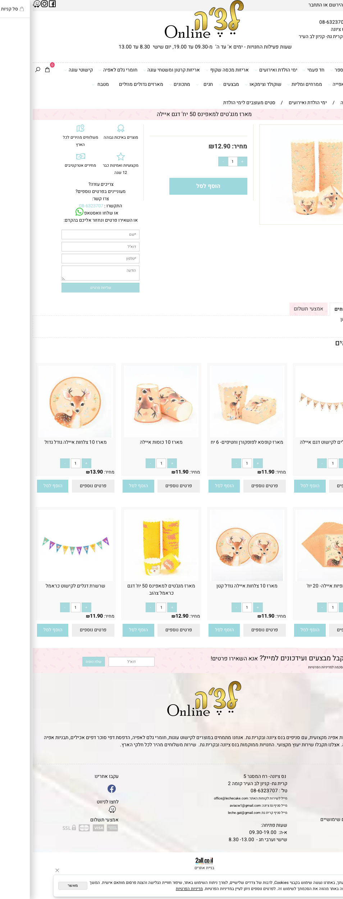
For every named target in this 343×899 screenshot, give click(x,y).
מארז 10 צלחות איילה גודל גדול (43, 442)
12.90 (190, 146)
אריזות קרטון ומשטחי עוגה (139, 70)
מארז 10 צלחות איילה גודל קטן (214, 586)
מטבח (67, 85)
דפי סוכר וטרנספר (317, 70)
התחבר (282, 5)
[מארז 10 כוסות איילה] (128, 435)
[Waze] (329, 873)
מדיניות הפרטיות (287, 667)
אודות (334, 790)
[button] (277, 486)
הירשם (303, 5)
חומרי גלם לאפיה (85, 70)
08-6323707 (300, 22)
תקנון (334, 783)
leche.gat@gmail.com (211, 812)
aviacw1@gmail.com (212, 805)
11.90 (320, 472)
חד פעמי (281, 70)
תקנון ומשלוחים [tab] (320, 309)
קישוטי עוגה (45, 70)
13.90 (63, 472)
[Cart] (15, 70)
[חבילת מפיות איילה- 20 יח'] (300, 579)
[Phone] (329, 860)
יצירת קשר (329, 798)
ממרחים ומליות (271, 85)
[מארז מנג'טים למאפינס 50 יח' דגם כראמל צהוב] (128, 579)
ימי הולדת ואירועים (243, 70)
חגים (171, 85)
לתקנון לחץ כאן (323, 319)
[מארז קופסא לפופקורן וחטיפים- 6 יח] (214, 435)
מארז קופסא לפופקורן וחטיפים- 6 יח (214, 442)
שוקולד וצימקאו (230, 85)
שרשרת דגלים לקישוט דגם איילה (300, 442)
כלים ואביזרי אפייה (316, 85)
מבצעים (196, 85)
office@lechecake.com (198, 798)
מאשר (40, 885)
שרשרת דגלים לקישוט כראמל (43, 586)
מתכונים (146, 85)
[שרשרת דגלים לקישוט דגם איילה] (300, 435)
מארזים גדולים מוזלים (108, 84)
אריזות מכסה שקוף (194, 70)
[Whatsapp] (329, 886)
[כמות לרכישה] (200, 161)
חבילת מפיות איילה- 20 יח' (300, 586)
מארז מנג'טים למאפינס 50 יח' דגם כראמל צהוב (129, 589)
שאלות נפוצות (326, 826)
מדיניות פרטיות (325, 812)
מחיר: (206, 146)
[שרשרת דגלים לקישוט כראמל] (43, 579)
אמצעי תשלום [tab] (276, 309)
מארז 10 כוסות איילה (128, 442)
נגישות (333, 805)
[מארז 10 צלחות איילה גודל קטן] (214, 579)
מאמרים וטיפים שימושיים (314, 819)
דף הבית (332, 776)
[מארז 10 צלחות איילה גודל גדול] (43, 435)
